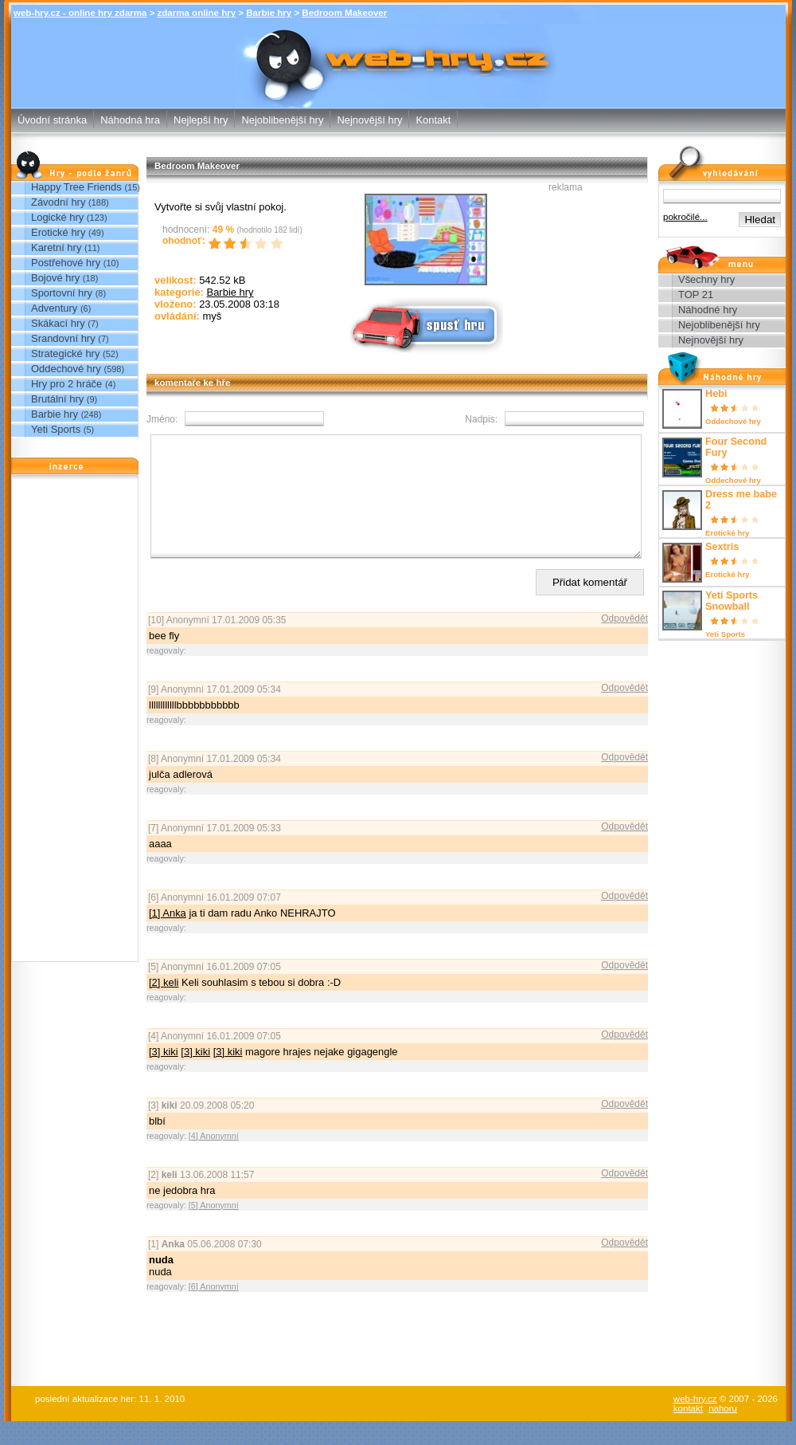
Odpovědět (624, 642)
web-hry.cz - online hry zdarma (80, 13)
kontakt (688, 1432)
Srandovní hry (63, 338)
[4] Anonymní (214, 1159)
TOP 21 (695, 294)
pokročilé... (685, 217)
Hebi (716, 393)
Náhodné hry (707, 310)
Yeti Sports (55, 429)
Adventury (54, 308)
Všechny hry (706, 279)
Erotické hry (58, 232)
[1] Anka (167, 937)
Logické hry (57, 217)
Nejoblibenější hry (282, 120)
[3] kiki (163, 1076)
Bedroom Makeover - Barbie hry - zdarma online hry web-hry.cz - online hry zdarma (398, 54)
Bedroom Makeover (344, 13)
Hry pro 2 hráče (66, 384)
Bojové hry (55, 278)
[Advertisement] (75, 722)
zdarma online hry (197, 13)
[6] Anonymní (214, 1310)
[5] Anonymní (214, 1229)
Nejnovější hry (369, 120)
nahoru (722, 1432)
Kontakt (433, 120)
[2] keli (163, 1006)
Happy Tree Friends (76, 187)
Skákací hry (58, 323)
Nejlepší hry (201, 120)
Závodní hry (58, 202)
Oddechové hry (66, 369)
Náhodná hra (130, 120)
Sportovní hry (61, 293)
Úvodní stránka (52, 120)
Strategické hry (65, 353)
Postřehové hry (65, 263)
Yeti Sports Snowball (731, 601)
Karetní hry (56, 247)
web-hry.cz (695, 1422)
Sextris (722, 546)
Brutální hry (57, 399)
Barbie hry (268, 13)
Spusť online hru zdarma (424, 324)
